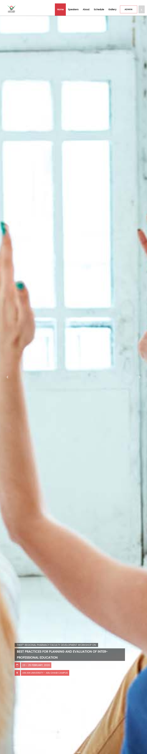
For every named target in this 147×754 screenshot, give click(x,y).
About (86, 9)
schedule (99, 9)
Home (60, 9)
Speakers (73, 9)
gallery (112, 9)
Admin (128, 9)
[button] (7, 377)
